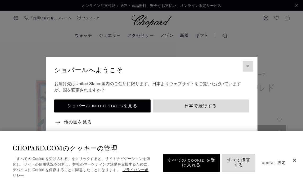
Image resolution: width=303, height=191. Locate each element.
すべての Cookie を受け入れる (191, 163)
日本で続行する (200, 106)
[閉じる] (294, 160)
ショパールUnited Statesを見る (102, 106)
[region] (151, 161)
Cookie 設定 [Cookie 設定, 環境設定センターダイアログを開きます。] (274, 163)
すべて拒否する (238, 163)
